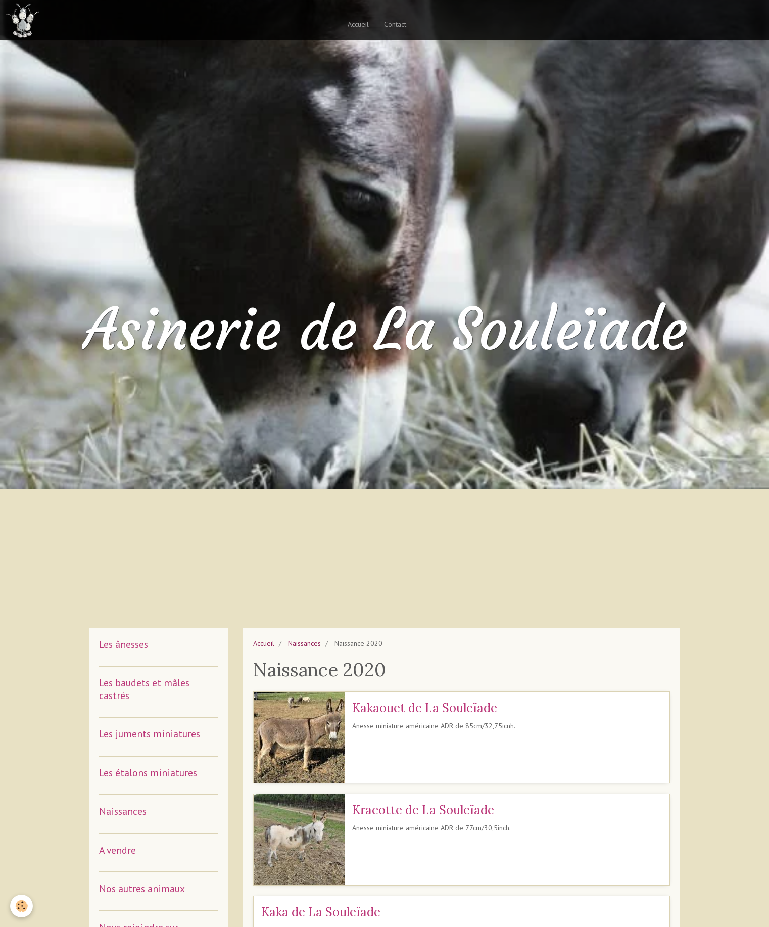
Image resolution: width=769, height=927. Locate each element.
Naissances (304, 643)
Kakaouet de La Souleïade (424, 708)
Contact (395, 24)
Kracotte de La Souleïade (423, 810)
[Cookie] (21, 906)
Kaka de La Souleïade (320, 912)
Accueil (358, 24)
